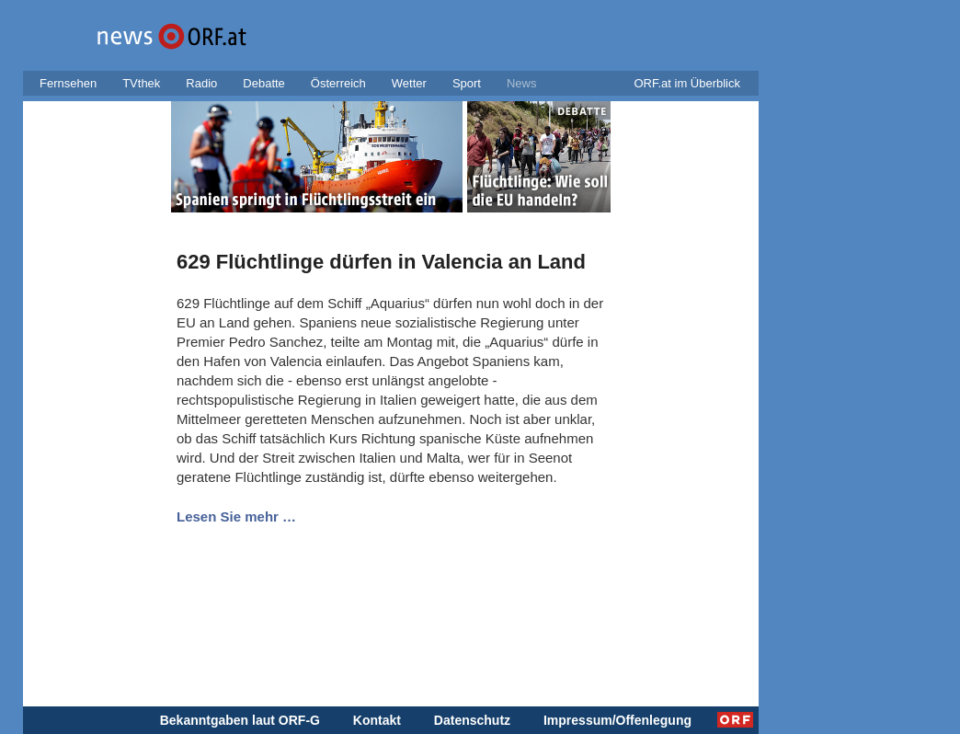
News (522, 83)
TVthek (141, 83)
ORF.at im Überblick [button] (687, 83)
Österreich (338, 83)
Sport (466, 83)
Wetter (409, 83)
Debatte (264, 83)
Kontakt (377, 720)
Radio (201, 83)
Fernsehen (68, 83)
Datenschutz (472, 720)
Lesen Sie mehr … (236, 516)
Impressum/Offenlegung (617, 720)
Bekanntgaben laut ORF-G (240, 720)
